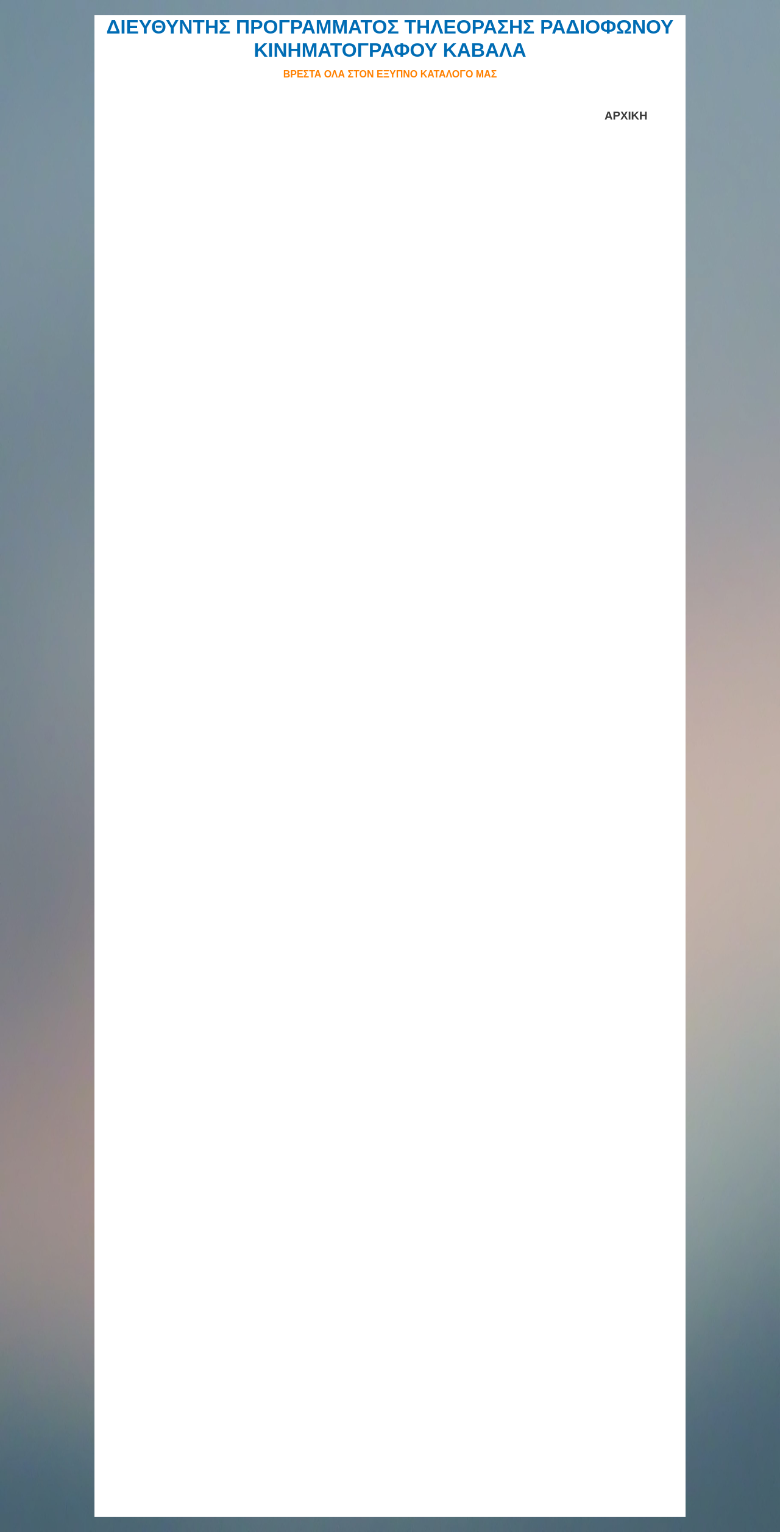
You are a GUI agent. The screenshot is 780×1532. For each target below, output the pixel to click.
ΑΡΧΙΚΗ (626, 115)
